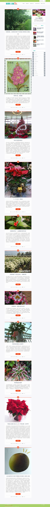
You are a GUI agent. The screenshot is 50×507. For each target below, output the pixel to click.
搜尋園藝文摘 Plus (32, 3)
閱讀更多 (18, 51)
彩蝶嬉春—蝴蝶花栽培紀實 (18, 306)
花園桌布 (35, 66)
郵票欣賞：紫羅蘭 (18, 95)
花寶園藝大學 (27, 3)
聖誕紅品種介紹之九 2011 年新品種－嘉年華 (18, 424)
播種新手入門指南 (43, 3)
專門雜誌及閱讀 (36, 56)
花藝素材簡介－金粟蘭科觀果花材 (18, 231)
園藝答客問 (36, 54)
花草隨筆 (35, 68)
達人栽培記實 (36, 73)
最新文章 (42, 25)
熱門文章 (36, 25)
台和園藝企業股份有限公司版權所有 (8, 505)
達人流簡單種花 (36, 75)
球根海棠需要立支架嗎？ (18, 344)
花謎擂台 (35, 70)
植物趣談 (35, 59)
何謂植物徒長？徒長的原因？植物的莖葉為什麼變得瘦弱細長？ (40, 37)
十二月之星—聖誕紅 (18, 199)
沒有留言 (24, 54)
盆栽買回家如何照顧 (37, 3)
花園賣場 (24, 3)
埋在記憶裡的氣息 (18, 140)
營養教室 (35, 63)
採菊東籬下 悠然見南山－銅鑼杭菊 (18, 274)
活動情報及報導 (36, 61)
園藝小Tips (36, 52)
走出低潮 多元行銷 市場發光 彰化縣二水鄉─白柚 (18, 476)
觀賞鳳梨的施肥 (18, 382)
